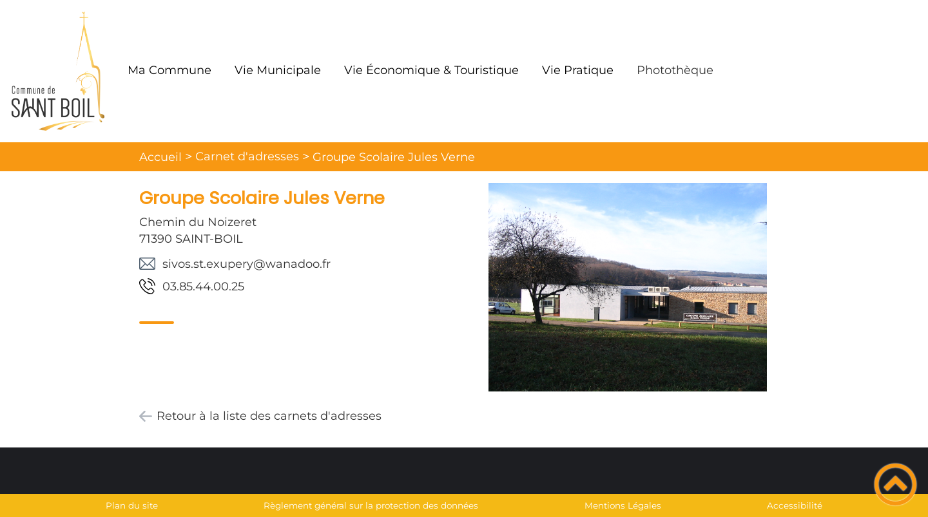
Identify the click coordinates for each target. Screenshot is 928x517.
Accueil (160, 157)
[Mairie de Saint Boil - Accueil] (58, 71)
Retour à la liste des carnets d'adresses (269, 416)
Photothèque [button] (675, 70)
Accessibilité (794, 505)
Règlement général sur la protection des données (371, 505)
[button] (895, 484)
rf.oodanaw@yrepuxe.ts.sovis (246, 264)
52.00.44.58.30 (203, 286)
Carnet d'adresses (247, 156)
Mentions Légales (623, 505)
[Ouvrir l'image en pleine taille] (627, 288)
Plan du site (132, 505)
